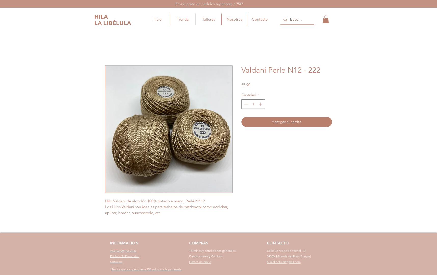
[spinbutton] (253, 104)
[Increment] (261, 104)
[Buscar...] (297, 19)
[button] (326, 19)
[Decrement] (245, 104)
